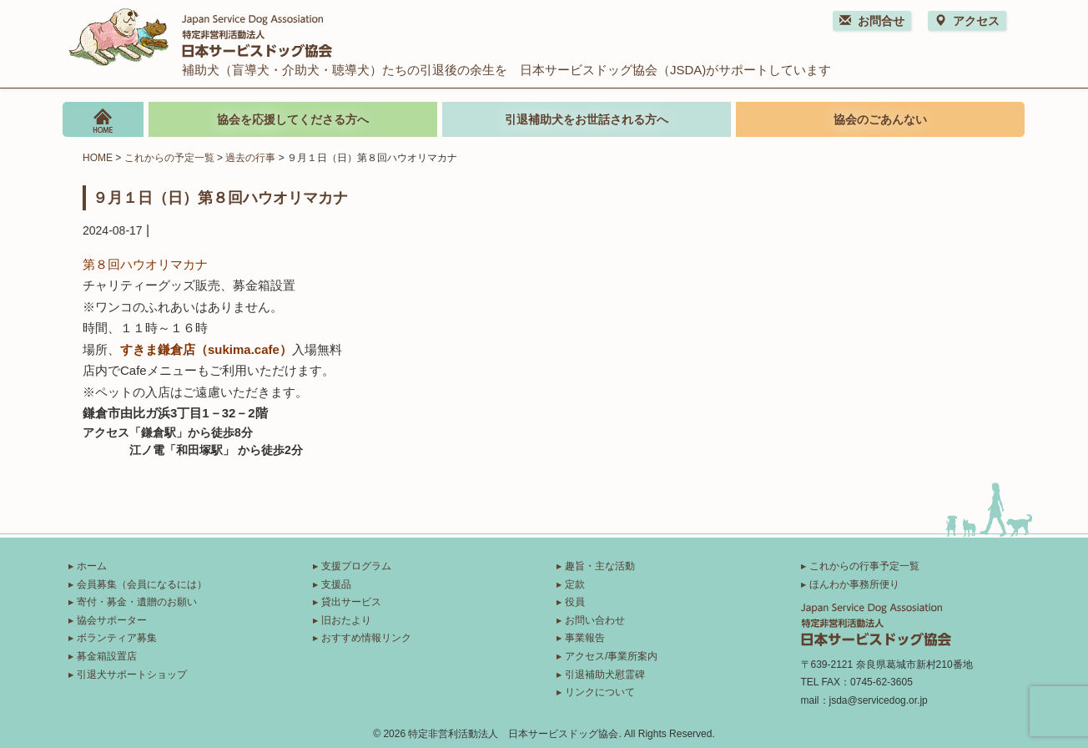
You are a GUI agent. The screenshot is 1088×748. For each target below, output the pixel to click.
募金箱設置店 (107, 656)
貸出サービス (351, 602)
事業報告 (585, 638)
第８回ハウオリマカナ (145, 264)
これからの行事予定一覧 (864, 566)
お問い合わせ (595, 620)
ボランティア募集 (117, 638)
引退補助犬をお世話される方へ (586, 119)
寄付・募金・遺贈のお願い (137, 602)
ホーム (92, 566)
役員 (575, 602)
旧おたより (346, 620)
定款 (575, 584)
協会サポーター (112, 620)
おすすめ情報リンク (366, 638)
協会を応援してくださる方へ (293, 119)
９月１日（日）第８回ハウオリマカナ (220, 197)
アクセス (967, 21)
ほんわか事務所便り (854, 584)
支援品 (336, 584)
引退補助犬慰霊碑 (605, 674)
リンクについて (600, 692)
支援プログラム (356, 566)
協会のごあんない (880, 119)
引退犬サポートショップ (132, 674)
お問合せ (871, 21)
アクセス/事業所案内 (611, 656)
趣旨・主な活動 (600, 566)
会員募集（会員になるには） (142, 584)
